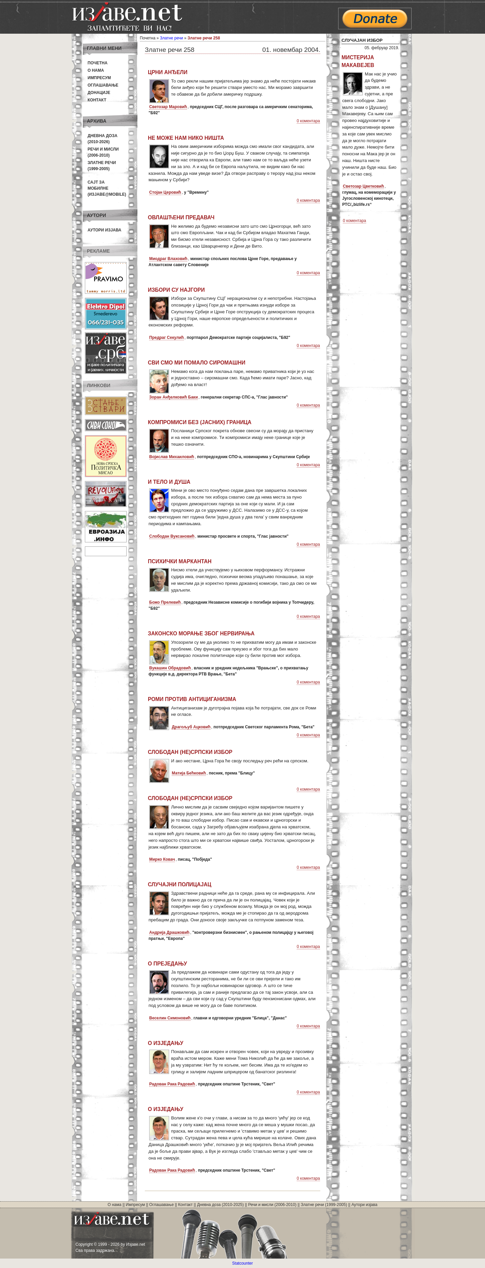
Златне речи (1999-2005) (324, 1204)
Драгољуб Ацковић (191, 727)
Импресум (99, 77)
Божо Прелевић (165, 602)
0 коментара (308, 121)
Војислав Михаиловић (171, 456)
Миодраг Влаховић (168, 258)
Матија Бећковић (189, 773)
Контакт (97, 100)
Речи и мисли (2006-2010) (272, 1204)
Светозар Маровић (168, 106)
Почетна (97, 63)
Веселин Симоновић (170, 1018)
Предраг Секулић (166, 337)
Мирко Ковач (162, 859)
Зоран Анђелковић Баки (173, 397)
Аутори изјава (104, 230)
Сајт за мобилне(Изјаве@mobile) (107, 188)
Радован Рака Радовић (172, 1084)
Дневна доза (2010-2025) (220, 1204)
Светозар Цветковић (363, 186)
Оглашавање (103, 85)
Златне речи (171, 38)
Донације (99, 92)
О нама (96, 70)
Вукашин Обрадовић (170, 668)
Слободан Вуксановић (171, 536)
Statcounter (242, 1263)
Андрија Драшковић (169, 932)
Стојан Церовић (165, 192)
